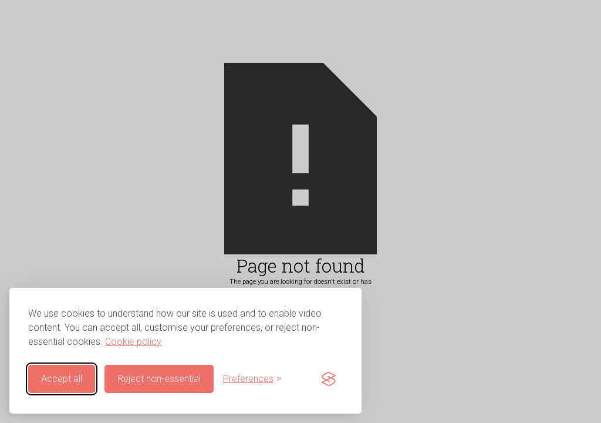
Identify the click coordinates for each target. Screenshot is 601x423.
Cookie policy (133, 341)
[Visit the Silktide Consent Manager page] (329, 379)
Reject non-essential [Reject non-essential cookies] (159, 378)
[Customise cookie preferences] (252, 379)
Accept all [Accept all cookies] (61, 378)
